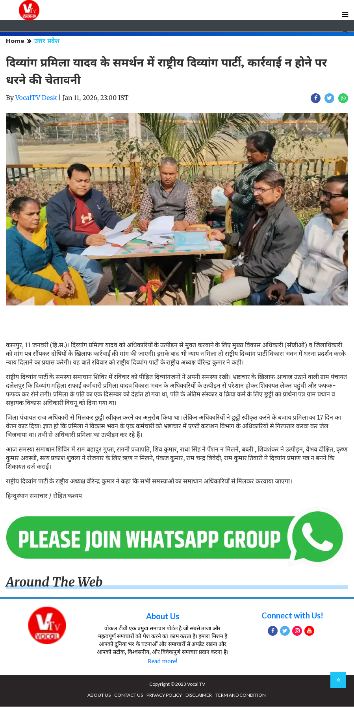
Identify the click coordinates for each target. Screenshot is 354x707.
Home (15, 41)
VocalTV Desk (36, 98)
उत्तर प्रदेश (46, 41)
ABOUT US (99, 695)
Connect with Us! (292, 615)
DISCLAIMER (198, 695)
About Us (162, 616)
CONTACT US (128, 695)
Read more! (162, 661)
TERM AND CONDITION (240, 695)
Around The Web (54, 582)
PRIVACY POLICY (164, 695)
